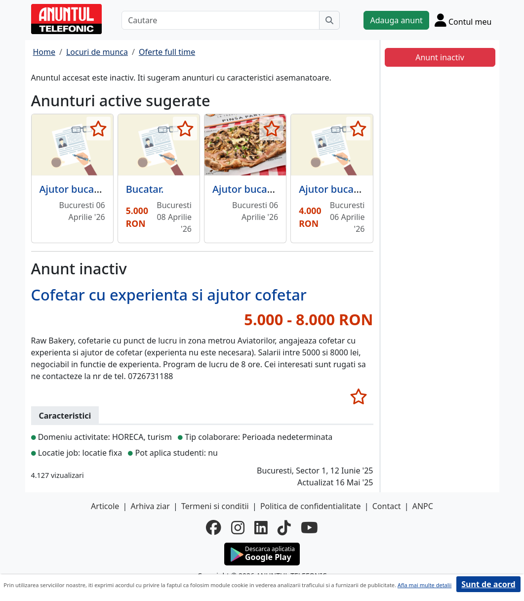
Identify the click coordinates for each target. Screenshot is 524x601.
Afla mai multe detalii (424, 585)
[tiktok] (284, 527)
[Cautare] (220, 20)
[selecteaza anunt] (98, 128)
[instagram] (237, 527)
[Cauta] (329, 20)
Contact (386, 506)
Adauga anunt (396, 20)
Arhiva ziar (149, 506)
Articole (105, 506)
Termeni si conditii (215, 506)
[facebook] (213, 527)
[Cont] (463, 20)
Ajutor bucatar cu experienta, (281, 189)
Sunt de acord (488, 584)
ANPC (422, 506)
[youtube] (309, 527)
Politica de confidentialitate (310, 506)
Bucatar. (145, 189)
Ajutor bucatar (333, 189)
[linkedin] (261, 527)
